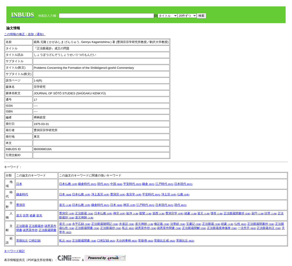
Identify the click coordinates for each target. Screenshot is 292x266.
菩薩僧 (145, 240)
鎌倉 (148, 184)
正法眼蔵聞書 (47, 230)
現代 (103, 184)
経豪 (33, 215)
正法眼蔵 (84, 213)
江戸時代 (164, 184)
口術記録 (35, 240)
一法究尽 (247, 228)
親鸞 (145, 213)
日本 (19, 184)
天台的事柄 (126, 240)
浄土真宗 (100, 194)
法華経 (177, 224)
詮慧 (26, 215)
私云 (128, 228)
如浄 (132, 213)
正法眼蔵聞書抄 (237, 213)
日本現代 (183, 184)
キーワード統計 (14, 251)
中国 (116, 184)
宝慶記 (193, 224)
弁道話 (126, 224)
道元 (65, 205)
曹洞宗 (117, 194)
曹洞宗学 (174, 213)
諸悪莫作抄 (30, 230)
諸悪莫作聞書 (169, 228)
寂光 (39, 215)
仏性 (240, 224)
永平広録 (81, 224)
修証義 (161, 224)
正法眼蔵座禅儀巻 (222, 228)
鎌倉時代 (87, 184)
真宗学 (133, 194)
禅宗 (129, 205)
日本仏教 (68, 184)
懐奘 (217, 213)
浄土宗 (169, 194)
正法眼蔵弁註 (269, 228)
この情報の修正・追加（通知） (25, 34)
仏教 (183, 194)
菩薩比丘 (22, 240)
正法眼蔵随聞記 (104, 224)
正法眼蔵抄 (36, 226)
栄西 (158, 213)
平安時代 (132, 184)
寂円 (257, 213)
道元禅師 (84, 217)
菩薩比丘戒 (164, 240)
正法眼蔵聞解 (194, 228)
